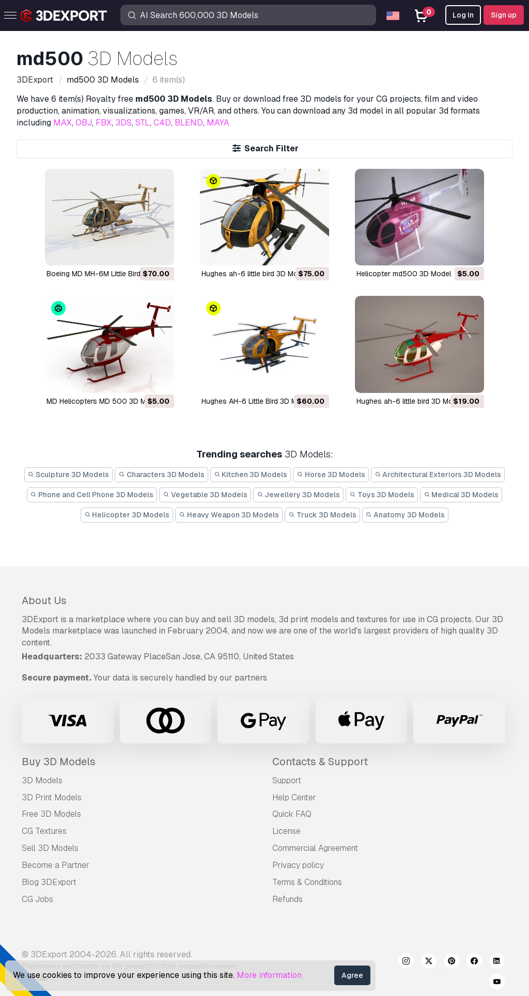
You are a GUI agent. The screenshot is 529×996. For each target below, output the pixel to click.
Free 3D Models (51, 814)
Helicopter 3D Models (127, 514)
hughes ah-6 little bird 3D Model (254, 273)
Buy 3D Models (59, 761)
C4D (162, 122)
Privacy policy (298, 865)
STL (142, 122)
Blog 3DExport (49, 882)
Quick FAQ (292, 814)
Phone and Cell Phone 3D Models (92, 494)
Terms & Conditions (307, 882)
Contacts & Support (320, 761)
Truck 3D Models (322, 514)
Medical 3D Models (461, 494)
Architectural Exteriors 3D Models (438, 474)
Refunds (287, 899)
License (286, 831)
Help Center (294, 797)
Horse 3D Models (331, 474)
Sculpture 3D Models (69, 474)
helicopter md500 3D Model (403, 273)
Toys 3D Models (381, 494)
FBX (104, 122)
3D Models (42, 780)
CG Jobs (37, 899)
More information (269, 975)
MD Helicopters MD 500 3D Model (103, 401)
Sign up (504, 15)
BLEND (189, 122)
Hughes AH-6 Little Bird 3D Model (256, 401)
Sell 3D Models (50, 848)
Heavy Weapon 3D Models (229, 514)
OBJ (83, 122)
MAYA (218, 122)
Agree (352, 975)
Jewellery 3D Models (298, 494)
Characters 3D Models (161, 474)
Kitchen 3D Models (251, 474)
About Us (44, 600)
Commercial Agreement (315, 848)
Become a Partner (55, 865)
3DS (123, 122)
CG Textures (44, 831)
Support (286, 780)
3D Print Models (52, 797)
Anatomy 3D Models (405, 514)
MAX (62, 122)
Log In (463, 15)
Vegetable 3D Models (205, 494)
